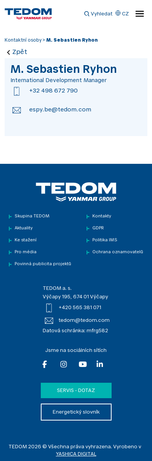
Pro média (26, 252)
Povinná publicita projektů (43, 264)
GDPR (98, 228)
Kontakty (101, 216)
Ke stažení (26, 240)
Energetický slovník (76, 412)
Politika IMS (104, 240)
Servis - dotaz (76, 390)
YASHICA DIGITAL (76, 454)
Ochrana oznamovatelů (117, 252)
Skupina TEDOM (32, 216)
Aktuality (24, 228)
